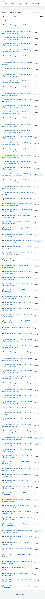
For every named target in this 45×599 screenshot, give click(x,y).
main (18, 4)
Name (7, 16)
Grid (41, 12)
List (36, 12)
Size (41, 16)
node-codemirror (31, 4)
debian (7, 4)
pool (12, 4)
